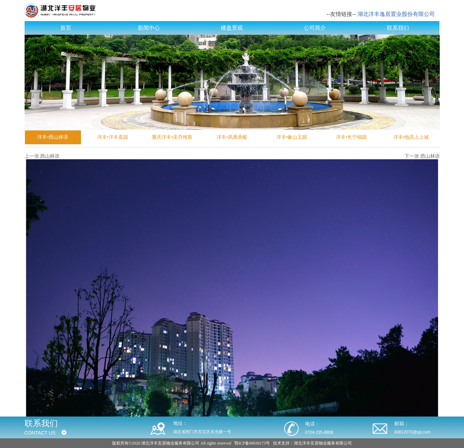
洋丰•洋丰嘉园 (112, 137)
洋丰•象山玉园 (291, 137)
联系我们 (398, 28)
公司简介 (315, 28)
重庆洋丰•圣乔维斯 (172, 137)
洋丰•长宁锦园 (351, 137)
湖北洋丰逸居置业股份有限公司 (396, 14)
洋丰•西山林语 (52, 137)
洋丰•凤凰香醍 (232, 137)
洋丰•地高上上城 (411, 137)
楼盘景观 (232, 28)
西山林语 (50, 156)
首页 (65, 28)
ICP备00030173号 (254, 443)
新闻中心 (149, 28)
